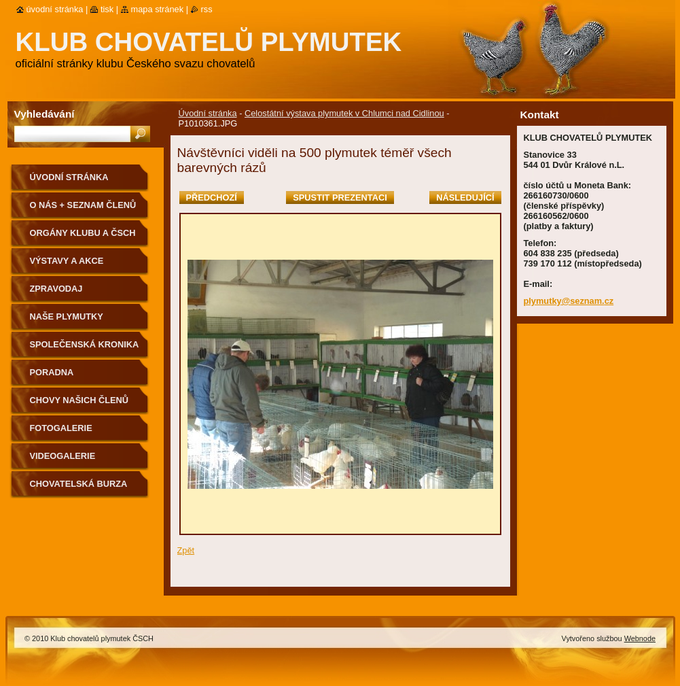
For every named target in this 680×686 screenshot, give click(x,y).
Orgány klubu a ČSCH (83, 233)
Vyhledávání (44, 114)
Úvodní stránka (208, 113)
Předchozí (211, 197)
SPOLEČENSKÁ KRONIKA (84, 344)
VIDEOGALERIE (63, 456)
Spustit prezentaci (340, 197)
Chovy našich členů (79, 400)
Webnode (640, 638)
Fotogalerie (61, 428)
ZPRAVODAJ (56, 289)
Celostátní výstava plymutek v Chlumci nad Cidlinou (344, 113)
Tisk (107, 9)
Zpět (186, 550)
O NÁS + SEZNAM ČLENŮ (83, 205)
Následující (465, 197)
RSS (207, 9)
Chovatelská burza (79, 484)
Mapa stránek (157, 9)
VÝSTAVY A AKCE (67, 261)
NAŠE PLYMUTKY (66, 316)
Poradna (52, 372)
